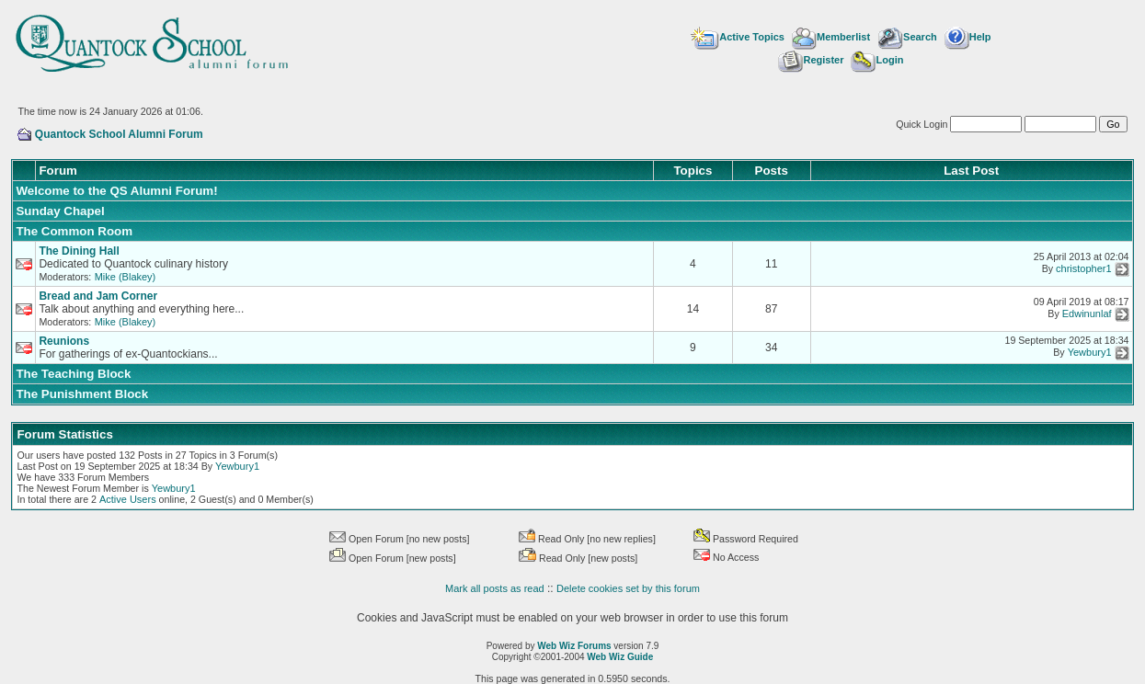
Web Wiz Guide (620, 657)
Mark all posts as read (494, 588)
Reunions (64, 341)
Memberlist (831, 36)
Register (810, 59)
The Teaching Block (73, 374)
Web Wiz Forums (574, 646)
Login (877, 59)
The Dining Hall (79, 251)
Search (907, 36)
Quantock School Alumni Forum (119, 134)
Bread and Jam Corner (98, 296)
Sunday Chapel (60, 211)
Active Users (127, 499)
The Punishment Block (82, 394)
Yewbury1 (1090, 353)
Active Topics (737, 36)
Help (968, 36)
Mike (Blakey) (125, 276)
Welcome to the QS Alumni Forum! (116, 191)
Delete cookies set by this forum (628, 588)
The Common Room (74, 231)
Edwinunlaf (1087, 314)
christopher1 (1084, 269)
